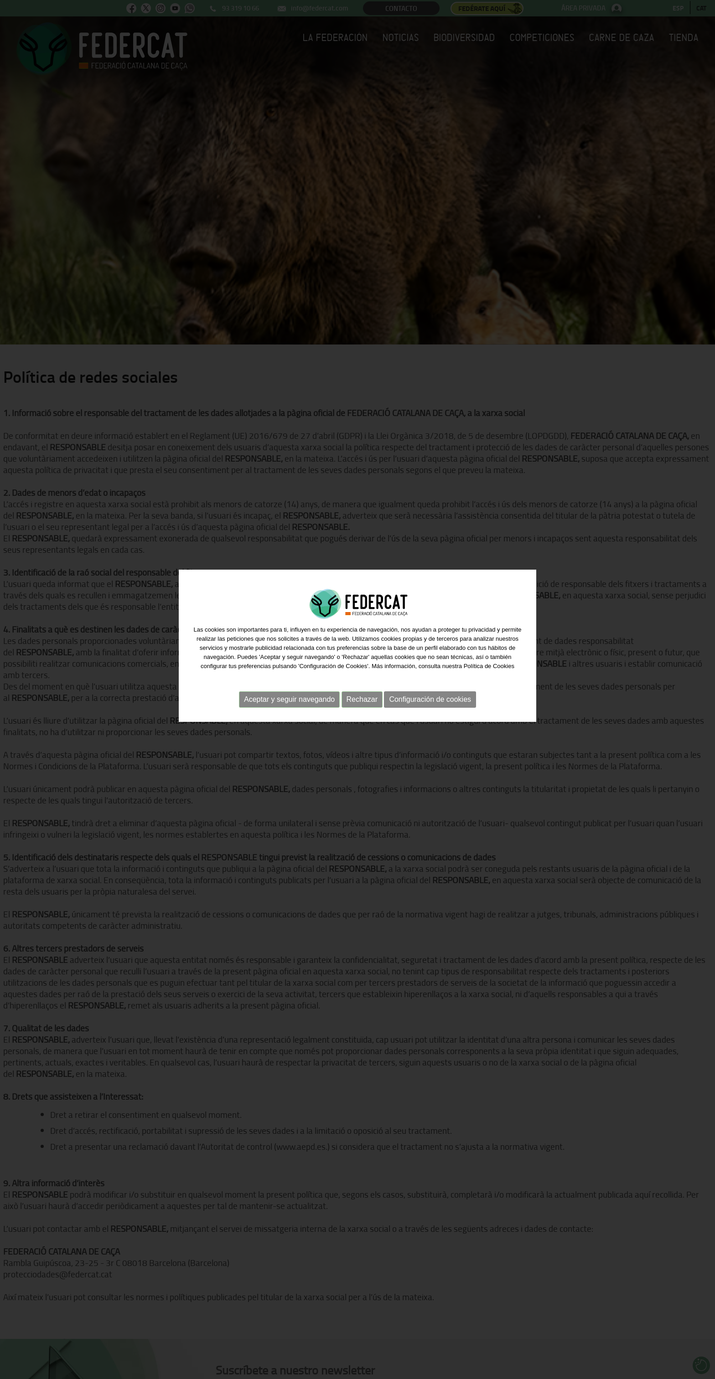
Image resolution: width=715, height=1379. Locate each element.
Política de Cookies (489, 657)
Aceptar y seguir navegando (289, 691)
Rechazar (362, 691)
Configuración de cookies (430, 691)
